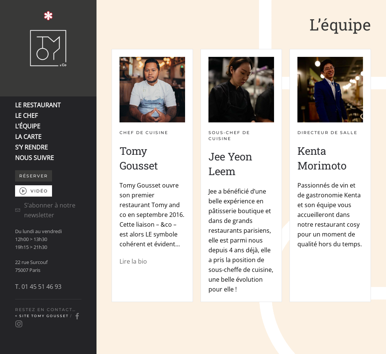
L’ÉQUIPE (27, 126)
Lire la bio (133, 261)
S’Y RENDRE (31, 147)
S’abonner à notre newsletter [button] (45, 210)
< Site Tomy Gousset (42, 316)
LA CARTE (28, 137)
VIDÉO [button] (33, 191)
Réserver (33, 176)
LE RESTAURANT (38, 105)
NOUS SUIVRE (34, 158)
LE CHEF (26, 115)
